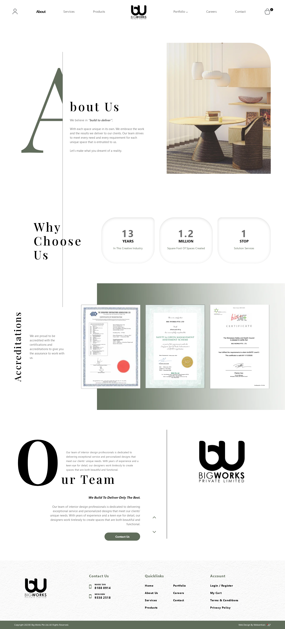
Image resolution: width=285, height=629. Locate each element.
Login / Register (221, 585)
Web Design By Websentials (254, 624)
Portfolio (180, 11)
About (40, 11)
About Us (151, 593)
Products (99, 11)
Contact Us (122, 536)
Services (69, 11)
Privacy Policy (220, 607)
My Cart (215, 593)
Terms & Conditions (224, 600)
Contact (240, 11)
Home (149, 585)
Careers (211, 11)
